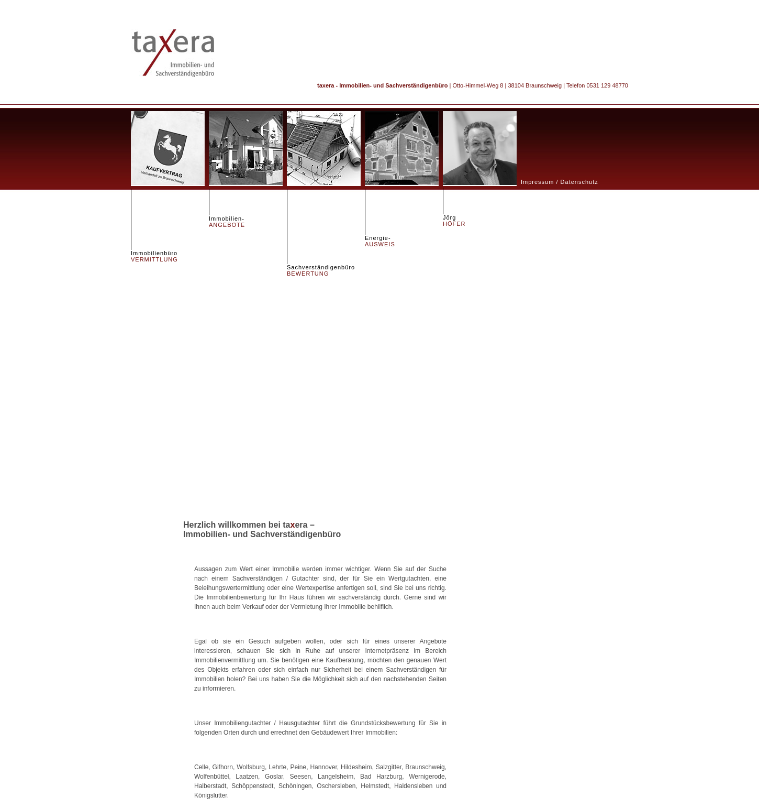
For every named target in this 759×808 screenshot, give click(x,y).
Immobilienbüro (154, 256)
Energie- (380, 241)
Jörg (454, 220)
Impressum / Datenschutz (559, 182)
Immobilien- (227, 221)
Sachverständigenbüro (321, 270)
